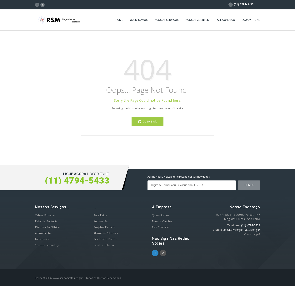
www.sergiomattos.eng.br (68, 278)
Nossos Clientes (197, 20)
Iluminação (42, 239)
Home (119, 20)
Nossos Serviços (167, 20)
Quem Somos (139, 20)
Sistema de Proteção (48, 245)
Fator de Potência (46, 221)
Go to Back (147, 121)
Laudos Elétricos (103, 245)
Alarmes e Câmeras (105, 233)
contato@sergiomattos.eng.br (241, 229)
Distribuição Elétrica (47, 227)
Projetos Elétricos (104, 227)
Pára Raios (100, 215)
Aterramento (43, 233)
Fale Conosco (225, 20)
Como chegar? (252, 234)
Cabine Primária (45, 215)
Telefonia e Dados (105, 239)
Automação (100, 221)
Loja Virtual (251, 20)
